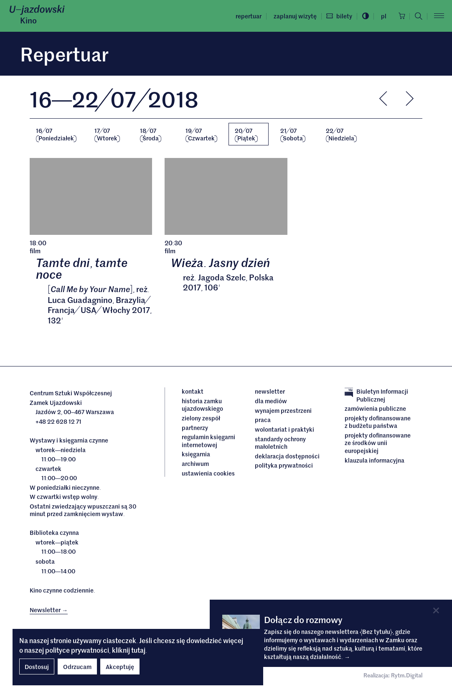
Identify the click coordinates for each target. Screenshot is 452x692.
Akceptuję (120, 666)
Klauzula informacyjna (374, 460)
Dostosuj (37, 666)
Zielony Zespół (201, 418)
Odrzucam (77, 666)
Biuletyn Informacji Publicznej (376, 395)
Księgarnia (196, 454)
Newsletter (270, 391)
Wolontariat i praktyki (284, 429)
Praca (263, 420)
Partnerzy (195, 427)
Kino (28, 20)
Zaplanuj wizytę (293, 16)
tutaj (138, 649)
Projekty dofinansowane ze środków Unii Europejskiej (378, 442)
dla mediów (271, 401)
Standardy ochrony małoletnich (280, 442)
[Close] (436, 610)
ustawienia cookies (208, 473)
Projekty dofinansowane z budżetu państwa (378, 422)
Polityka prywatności (284, 465)
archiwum (195, 463)
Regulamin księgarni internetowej (208, 441)
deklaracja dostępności (287, 456)
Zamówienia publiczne (375, 408)
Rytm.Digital (406, 675)
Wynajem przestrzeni (283, 410)
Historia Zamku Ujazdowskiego (202, 405)
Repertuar (246, 16)
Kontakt (192, 391)
